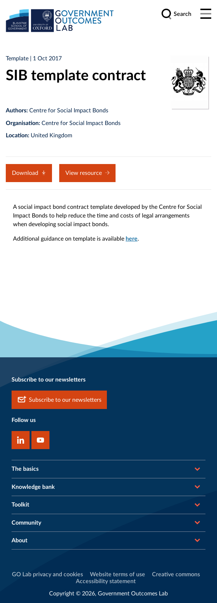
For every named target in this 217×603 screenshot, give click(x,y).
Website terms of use (117, 574)
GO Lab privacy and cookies (47, 574)
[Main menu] (205, 14)
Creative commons (176, 574)
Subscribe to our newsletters (59, 400)
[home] (60, 20)
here (132, 239)
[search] (176, 14)
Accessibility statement (106, 581)
